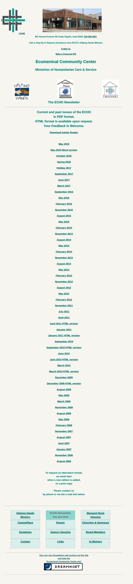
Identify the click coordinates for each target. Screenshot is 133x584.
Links (60, 541)
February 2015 (64, 227)
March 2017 (63, 185)
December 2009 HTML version (64, 383)
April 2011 (64, 317)
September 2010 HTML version (63, 347)
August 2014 (64, 239)
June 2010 (64, 353)
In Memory (95, 541)
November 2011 (64, 305)
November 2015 (64, 210)
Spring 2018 (64, 162)
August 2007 (64, 437)
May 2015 (64, 221)
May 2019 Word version (64, 150)
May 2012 (64, 293)
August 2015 (64, 215)
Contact (25, 541)
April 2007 (64, 443)
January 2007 (64, 449)
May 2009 (64, 395)
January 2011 (64, 329)
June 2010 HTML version (64, 359)
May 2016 (64, 198)
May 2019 (64, 144)
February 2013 (64, 275)
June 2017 (64, 180)
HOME (13, 21)
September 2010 (64, 341)
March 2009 (63, 401)
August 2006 (64, 461)
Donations (25, 532)
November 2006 (64, 455)
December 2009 (64, 377)
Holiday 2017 (64, 168)
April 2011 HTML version (64, 323)
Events (60, 522)
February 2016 (64, 204)
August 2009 (64, 389)
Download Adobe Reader (64, 132)
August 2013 (64, 263)
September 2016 (64, 191)
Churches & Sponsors (95, 522)
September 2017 (64, 174)
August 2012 (64, 287)
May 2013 (64, 269)
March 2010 (63, 365)
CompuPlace (25, 522)
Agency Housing (60, 532)
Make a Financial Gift (66, 54)
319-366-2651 (90, 37)
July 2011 (63, 311)
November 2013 (64, 257)
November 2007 (64, 431)
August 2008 (64, 413)
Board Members (95, 532)
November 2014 (64, 233)
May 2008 (64, 419)
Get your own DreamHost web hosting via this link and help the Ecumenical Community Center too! (63, 558)
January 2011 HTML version (64, 335)
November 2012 (64, 281)
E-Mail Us (65, 49)
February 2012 (64, 299)
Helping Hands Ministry (25, 515)
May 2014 (64, 245)
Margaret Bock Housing (96, 515)
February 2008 (64, 425)
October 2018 (64, 156)
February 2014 (64, 251)
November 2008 (64, 407)
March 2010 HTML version (64, 371)
